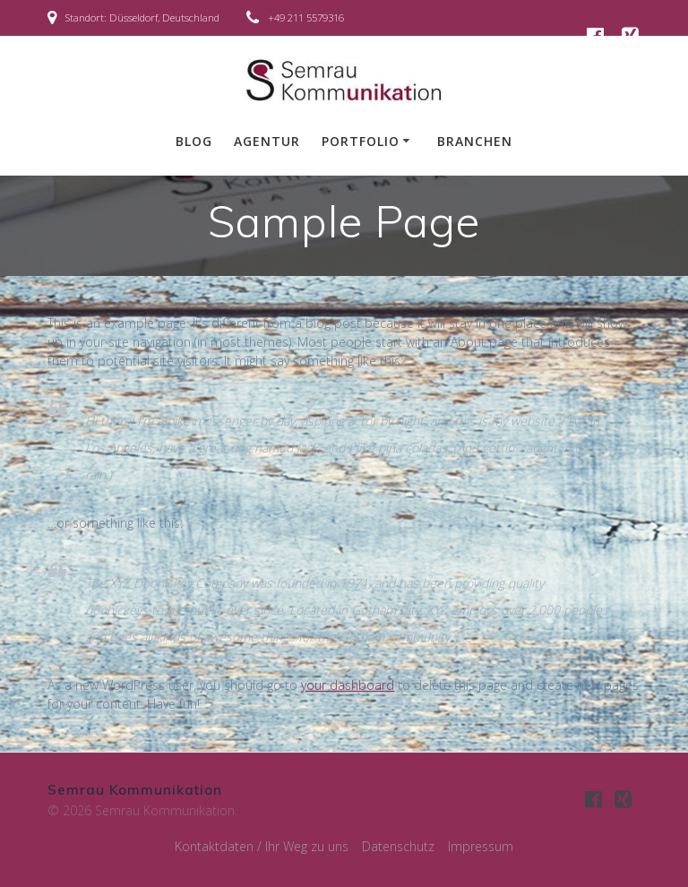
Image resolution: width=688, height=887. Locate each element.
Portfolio (361, 141)
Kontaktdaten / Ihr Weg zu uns (261, 846)
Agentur (267, 141)
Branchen (474, 141)
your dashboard (347, 684)
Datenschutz (398, 846)
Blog (194, 141)
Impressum (480, 846)
